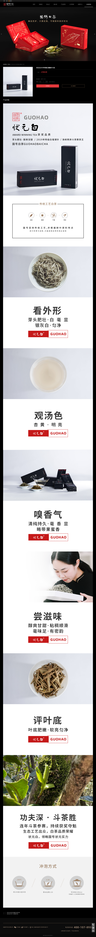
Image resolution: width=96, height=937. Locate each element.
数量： (37, 81)
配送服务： (38, 79)
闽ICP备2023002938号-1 (48, 935)
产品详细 (6, 100)
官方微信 (18, 927)
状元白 (9, 64)
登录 (4, 0)
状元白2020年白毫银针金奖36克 (13, 912)
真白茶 (55, 4)
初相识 (40, 4)
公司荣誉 (71, 4)
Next (93, 34)
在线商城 (88, 4)
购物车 (10, 0)
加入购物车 (73, 86)
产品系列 (63, 4)
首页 (34, 4)
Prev (2, 34)
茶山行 (48, 4)
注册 (7, 0)
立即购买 (48, 86)
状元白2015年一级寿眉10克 (12, 913)
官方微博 (25, 927)
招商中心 (80, 4)
